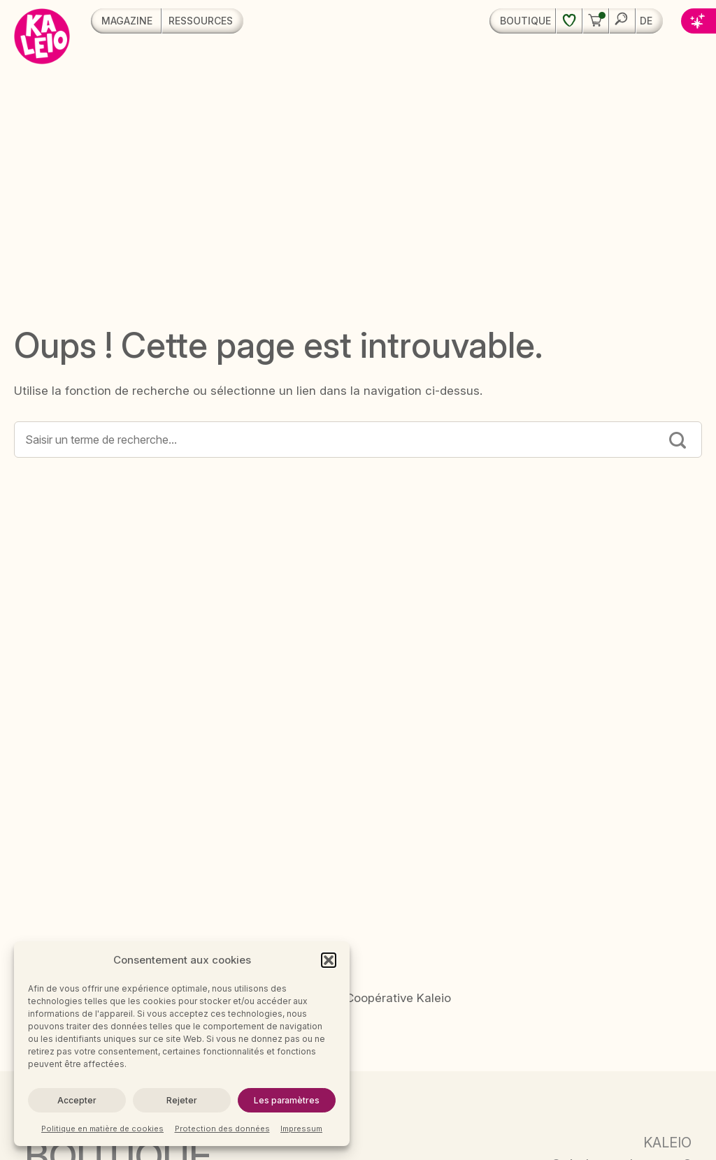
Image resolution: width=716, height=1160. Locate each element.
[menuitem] (650, 21)
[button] (329, 960)
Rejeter (181, 1100)
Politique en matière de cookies (102, 1128)
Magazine (126, 21)
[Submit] (677, 441)
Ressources (201, 21)
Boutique (525, 21)
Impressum (301, 1128)
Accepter (76, 1100)
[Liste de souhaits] (569, 21)
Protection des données (222, 1128)
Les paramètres (286, 1100)
